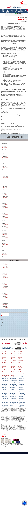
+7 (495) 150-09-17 (5, 247)
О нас (2, 319)
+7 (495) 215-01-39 (5, 157)
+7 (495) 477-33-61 (5, 187)
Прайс (2, 322)
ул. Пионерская (4, 274)
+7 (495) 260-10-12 (5, 154)
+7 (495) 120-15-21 (5, 147)
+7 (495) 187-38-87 (5, 267)
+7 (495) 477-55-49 (5, 294)
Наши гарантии (4, 332)
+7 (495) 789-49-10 (5, 184)
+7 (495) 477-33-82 (5, 150)
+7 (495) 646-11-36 (5, 197)
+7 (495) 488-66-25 (5, 264)
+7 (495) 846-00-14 (5, 237)
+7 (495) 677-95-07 (5, 190)
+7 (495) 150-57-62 (5, 180)
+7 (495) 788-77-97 (5, 194)
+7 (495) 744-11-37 (5, 227)
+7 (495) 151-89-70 (5, 177)
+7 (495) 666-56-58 (5, 297)
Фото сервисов (4, 325)
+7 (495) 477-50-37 (5, 167)
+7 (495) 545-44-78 (5, 244)
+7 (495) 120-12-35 (5, 224)
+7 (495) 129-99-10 (5, 204)
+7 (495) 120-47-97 (5, 304)
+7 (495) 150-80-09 (5, 270)
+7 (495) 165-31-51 (5, 284)
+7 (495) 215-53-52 (5, 207)
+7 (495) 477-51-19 (5, 251)
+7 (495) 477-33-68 (5, 170)
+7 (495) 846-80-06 (5, 307)
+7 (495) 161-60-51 (5, 254)
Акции (2, 335)
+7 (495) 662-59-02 (5, 234)
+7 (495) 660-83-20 (5, 257)
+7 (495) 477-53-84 (5, 217)
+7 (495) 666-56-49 (5, 277)
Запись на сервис (4, 328)
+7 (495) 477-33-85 (5, 174)
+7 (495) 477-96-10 (5, 214)
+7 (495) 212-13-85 (5, 287)
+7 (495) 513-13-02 (5, 160)
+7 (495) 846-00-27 (5, 164)
